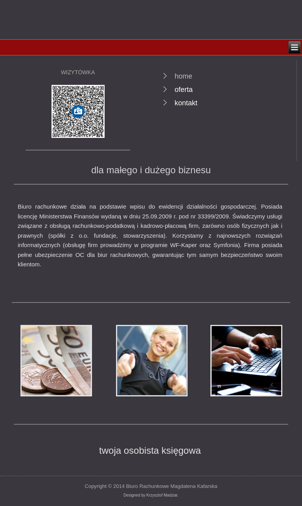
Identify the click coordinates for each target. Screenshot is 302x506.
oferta (184, 90)
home (183, 76)
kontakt (186, 103)
